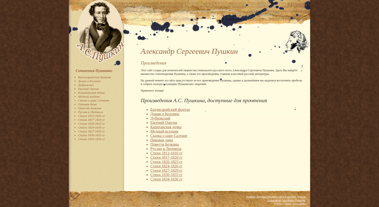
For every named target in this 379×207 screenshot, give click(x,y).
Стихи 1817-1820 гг (91, 119)
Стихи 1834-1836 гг (91, 139)
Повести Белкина (89, 108)
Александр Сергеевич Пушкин (286, 200)
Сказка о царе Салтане (93, 100)
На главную (297, 4)
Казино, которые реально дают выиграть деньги (275, 196)
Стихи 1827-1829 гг (91, 131)
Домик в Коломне (89, 81)
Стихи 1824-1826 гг (91, 127)
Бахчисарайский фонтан (94, 77)
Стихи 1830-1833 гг (91, 135)
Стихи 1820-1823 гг (91, 123)
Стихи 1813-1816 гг (91, 116)
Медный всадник (89, 96)
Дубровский (86, 85)
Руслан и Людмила (90, 112)
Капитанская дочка (91, 92)
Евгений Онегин (88, 89)
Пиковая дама (87, 104)
